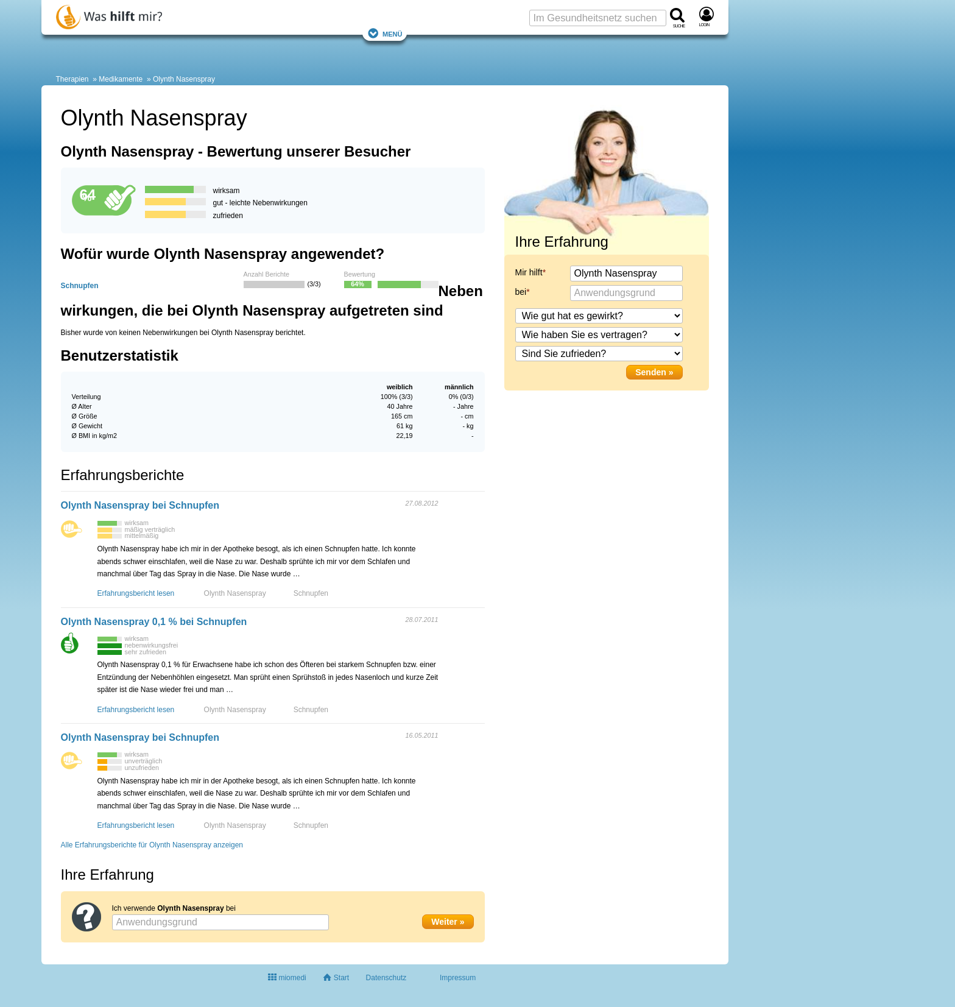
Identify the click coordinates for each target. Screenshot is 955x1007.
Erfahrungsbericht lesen (136, 593)
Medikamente (121, 79)
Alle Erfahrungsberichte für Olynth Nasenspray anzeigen (152, 845)
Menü (385, 33)
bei (521, 292)
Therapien (72, 79)
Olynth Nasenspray (184, 79)
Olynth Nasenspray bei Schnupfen (140, 505)
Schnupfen (80, 285)
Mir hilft (529, 272)
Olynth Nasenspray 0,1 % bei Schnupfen (154, 622)
